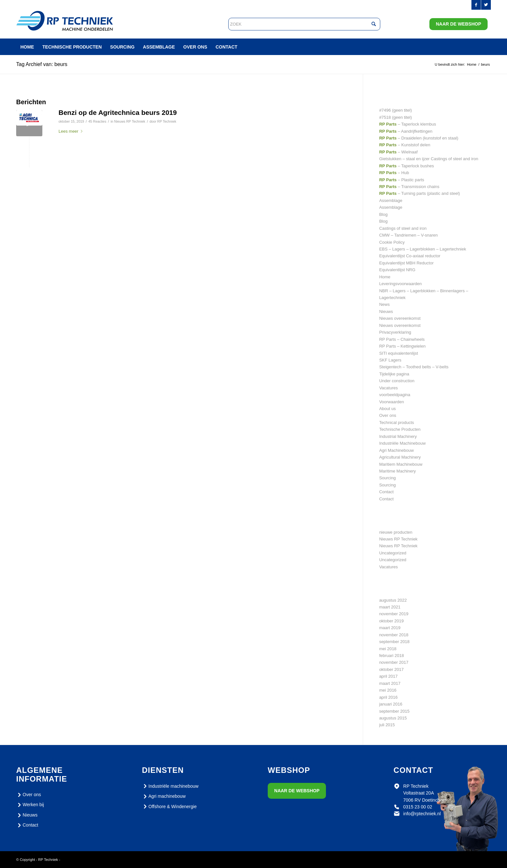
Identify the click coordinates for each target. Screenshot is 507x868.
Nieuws (386, 311)
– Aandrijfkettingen (406, 131)
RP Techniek (166, 121)
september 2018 (394, 641)
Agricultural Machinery (400, 457)
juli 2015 (387, 724)
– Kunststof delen (404, 144)
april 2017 (388, 676)
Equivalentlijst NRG (397, 269)
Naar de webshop (458, 24)
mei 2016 (387, 690)
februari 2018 (391, 655)
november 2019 (393, 613)
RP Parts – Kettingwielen (402, 346)
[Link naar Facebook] (476, 5)
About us (387, 408)
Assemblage (391, 200)
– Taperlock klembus (407, 124)
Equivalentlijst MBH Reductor (406, 263)
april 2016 (388, 697)
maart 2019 (390, 627)
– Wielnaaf (398, 152)
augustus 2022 (393, 600)
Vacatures (388, 387)
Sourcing (387, 477)
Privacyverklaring (395, 332)
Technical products (396, 422)
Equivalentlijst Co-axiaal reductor (409, 255)
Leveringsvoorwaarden (400, 283)
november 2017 (393, 662)
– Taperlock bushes (406, 165)
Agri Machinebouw (396, 450)
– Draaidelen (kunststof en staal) (418, 138)
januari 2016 (391, 704)
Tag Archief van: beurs (41, 64)
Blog (383, 214)
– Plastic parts (401, 179)
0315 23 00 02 (417, 806)
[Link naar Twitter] (486, 5)
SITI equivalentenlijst (398, 353)
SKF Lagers (390, 360)
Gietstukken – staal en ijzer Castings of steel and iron (428, 158)
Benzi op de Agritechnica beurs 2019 (118, 112)
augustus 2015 (393, 718)
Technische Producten (400, 429)
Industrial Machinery (398, 436)
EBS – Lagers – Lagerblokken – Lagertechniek (422, 249)
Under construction (397, 380)
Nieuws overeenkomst (400, 318)
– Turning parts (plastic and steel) (419, 193)
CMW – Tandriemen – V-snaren (408, 235)
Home (385, 276)
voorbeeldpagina (394, 394)
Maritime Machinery (397, 471)
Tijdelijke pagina (394, 374)
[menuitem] (27, 47)
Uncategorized (392, 553)
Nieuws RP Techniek (129, 121)
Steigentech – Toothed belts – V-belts (413, 366)
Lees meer (72, 131)
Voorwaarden (391, 401)
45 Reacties (97, 121)
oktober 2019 (391, 620)
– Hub (394, 172)
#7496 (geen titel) (395, 110)
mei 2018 (387, 648)
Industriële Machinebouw (402, 443)
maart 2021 (390, 607)
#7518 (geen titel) (395, 117)
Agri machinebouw (164, 796)
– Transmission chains (409, 186)
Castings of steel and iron (403, 228)
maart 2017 (390, 683)
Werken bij (30, 805)
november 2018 (393, 634)
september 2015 (394, 711)
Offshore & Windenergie (169, 806)
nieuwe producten (396, 532)
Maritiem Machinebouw (401, 464)
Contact (386, 491)
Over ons (387, 415)
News (384, 304)
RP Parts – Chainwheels (402, 339)
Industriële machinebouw (170, 786)
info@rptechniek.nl (422, 813)
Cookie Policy (392, 242)
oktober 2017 (391, 669)
